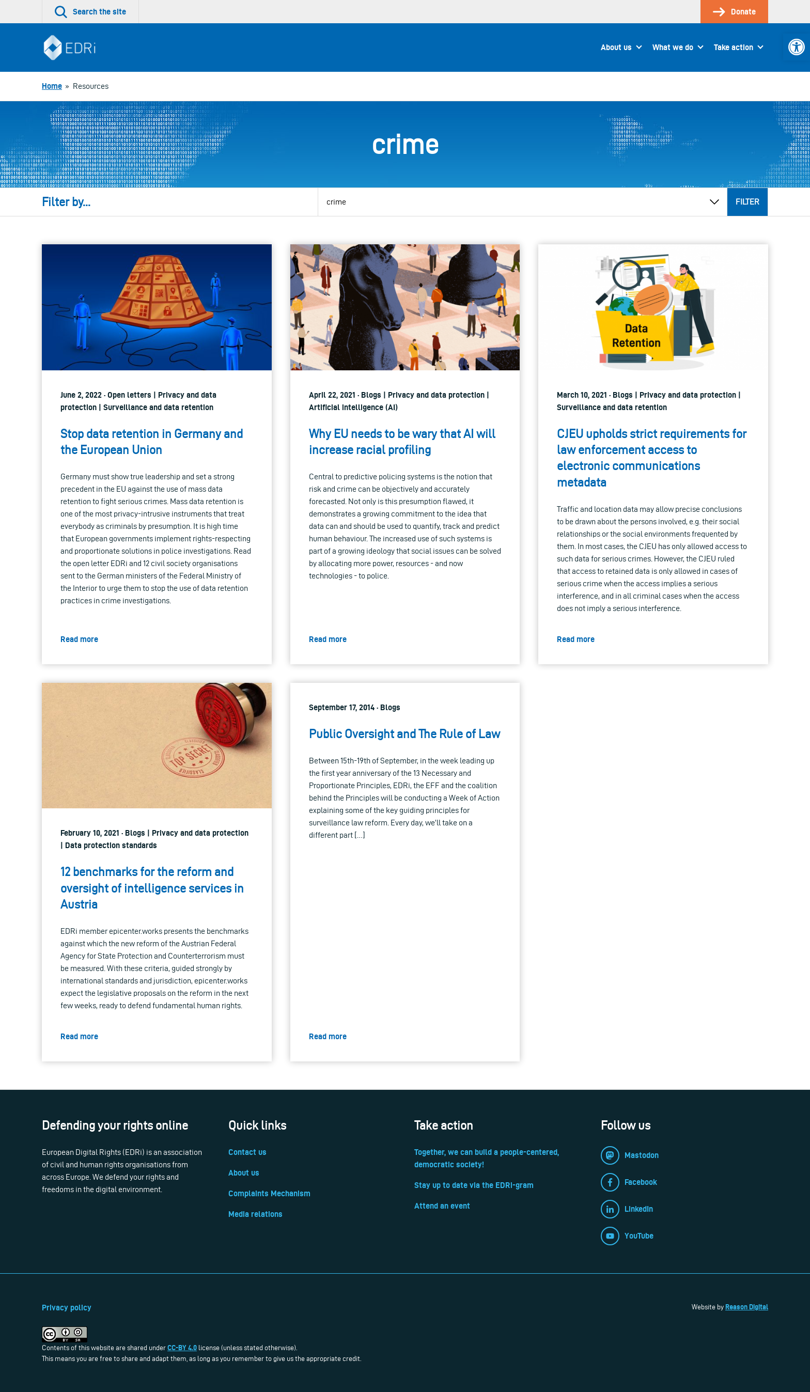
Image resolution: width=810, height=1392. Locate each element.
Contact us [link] (247, 1152)
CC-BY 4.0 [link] (182, 1347)
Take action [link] (733, 47)
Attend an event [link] (442, 1205)
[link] (796, 47)
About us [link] (616, 47)
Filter (747, 201)
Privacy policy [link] (66, 1307)
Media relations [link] (255, 1214)
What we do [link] (672, 47)
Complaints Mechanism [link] (269, 1193)
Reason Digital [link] (746, 1307)
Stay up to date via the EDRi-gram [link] (474, 1185)
